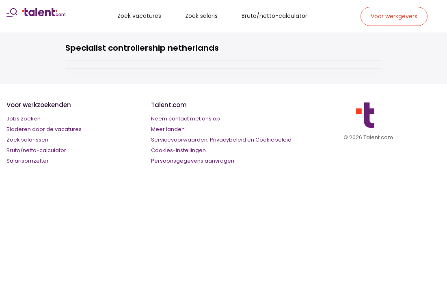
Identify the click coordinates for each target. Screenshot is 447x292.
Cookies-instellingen (178, 150)
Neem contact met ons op (185, 118)
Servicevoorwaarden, (180, 140)
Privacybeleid (228, 140)
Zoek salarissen (27, 140)
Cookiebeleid (273, 140)
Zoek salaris (201, 16)
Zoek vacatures (139, 16)
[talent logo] (43, 14)
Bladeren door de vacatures (44, 129)
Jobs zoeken (23, 118)
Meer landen (168, 129)
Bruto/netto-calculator (274, 16)
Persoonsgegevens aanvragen (192, 161)
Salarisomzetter (27, 161)
